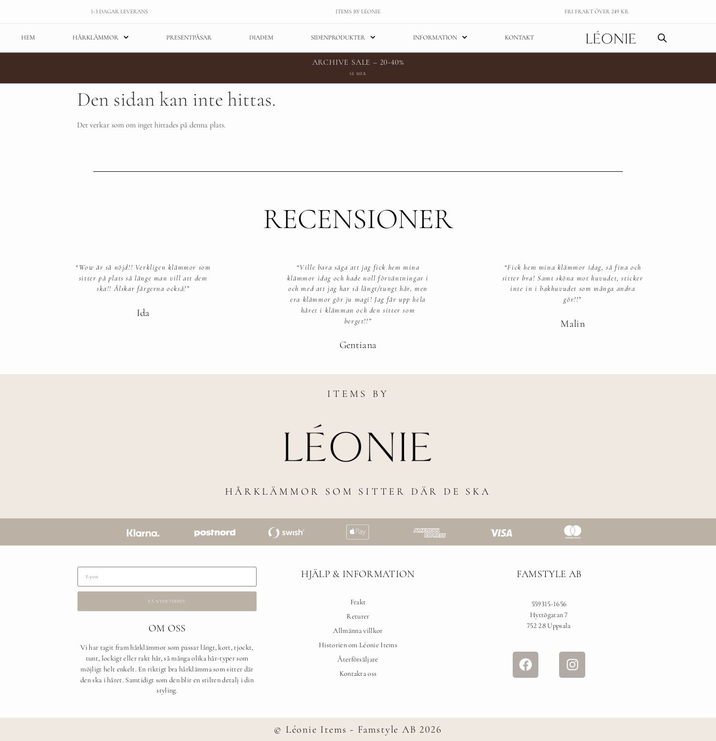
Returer (357, 618)
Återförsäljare (358, 661)
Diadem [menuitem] (261, 38)
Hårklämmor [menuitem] (101, 38)
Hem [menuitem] (28, 38)
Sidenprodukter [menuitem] (343, 38)
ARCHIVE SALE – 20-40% (358, 64)
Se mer (357, 75)
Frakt (358, 603)
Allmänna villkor (357, 632)
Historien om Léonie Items (358, 646)
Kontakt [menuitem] (519, 38)
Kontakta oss (358, 674)
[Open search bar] (662, 38)
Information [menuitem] (440, 38)
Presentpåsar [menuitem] (189, 38)
